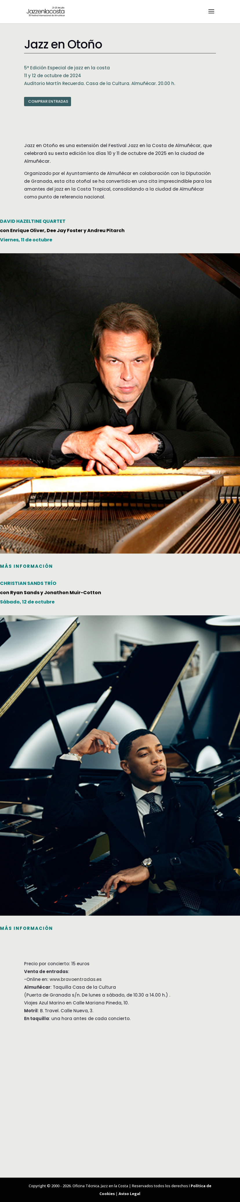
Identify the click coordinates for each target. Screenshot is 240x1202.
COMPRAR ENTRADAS (48, 101)
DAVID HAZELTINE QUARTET (33, 221)
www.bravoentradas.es (76, 979)
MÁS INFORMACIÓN (26, 566)
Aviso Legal (129, 1193)
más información (26, 928)
